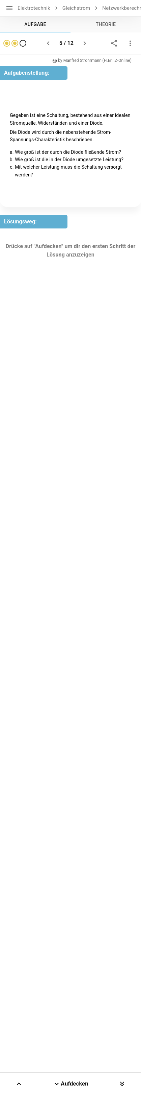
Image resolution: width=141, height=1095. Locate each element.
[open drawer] (9, 8)
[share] (114, 43)
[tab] (35, 24)
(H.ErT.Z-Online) (117, 60)
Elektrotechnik (34, 8)
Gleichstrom (76, 8)
